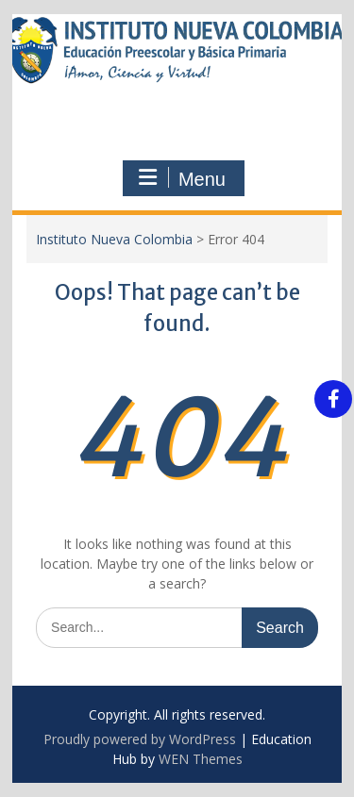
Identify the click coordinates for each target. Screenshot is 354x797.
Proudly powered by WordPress (139, 739)
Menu (181, 178)
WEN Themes (201, 759)
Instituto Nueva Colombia (114, 239)
